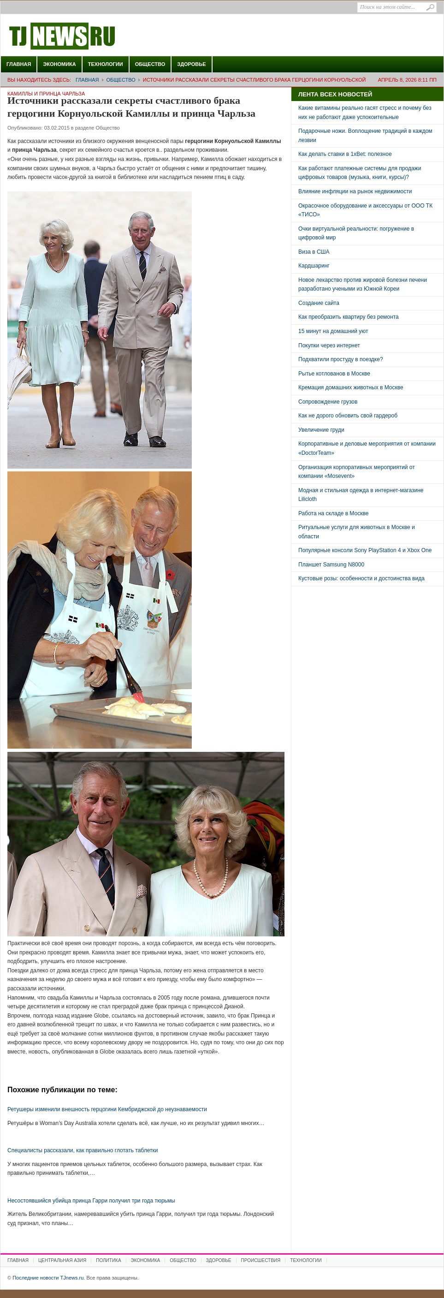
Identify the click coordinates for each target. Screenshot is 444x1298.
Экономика (59, 64)
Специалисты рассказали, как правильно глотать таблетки (82, 1150)
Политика (108, 1260)
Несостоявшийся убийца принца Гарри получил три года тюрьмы (91, 1200)
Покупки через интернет (329, 345)
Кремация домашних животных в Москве (350, 387)
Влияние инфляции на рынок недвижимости (355, 191)
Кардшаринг (314, 265)
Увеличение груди (321, 430)
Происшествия (261, 1260)
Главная (18, 64)
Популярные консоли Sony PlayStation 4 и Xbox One (365, 550)
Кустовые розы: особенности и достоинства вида (361, 578)
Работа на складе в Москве (333, 513)
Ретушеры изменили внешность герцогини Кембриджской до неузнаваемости (107, 1109)
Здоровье (191, 64)
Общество (150, 64)
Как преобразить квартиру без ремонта (348, 317)
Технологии (105, 64)
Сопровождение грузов (327, 402)
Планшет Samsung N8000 (331, 564)
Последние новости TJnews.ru (88, 36)
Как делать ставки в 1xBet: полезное (345, 154)
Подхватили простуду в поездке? (340, 359)
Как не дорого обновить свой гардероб (347, 415)
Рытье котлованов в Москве (334, 373)
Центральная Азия (62, 1260)
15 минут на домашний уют (333, 331)
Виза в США (314, 252)
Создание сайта (318, 303)
